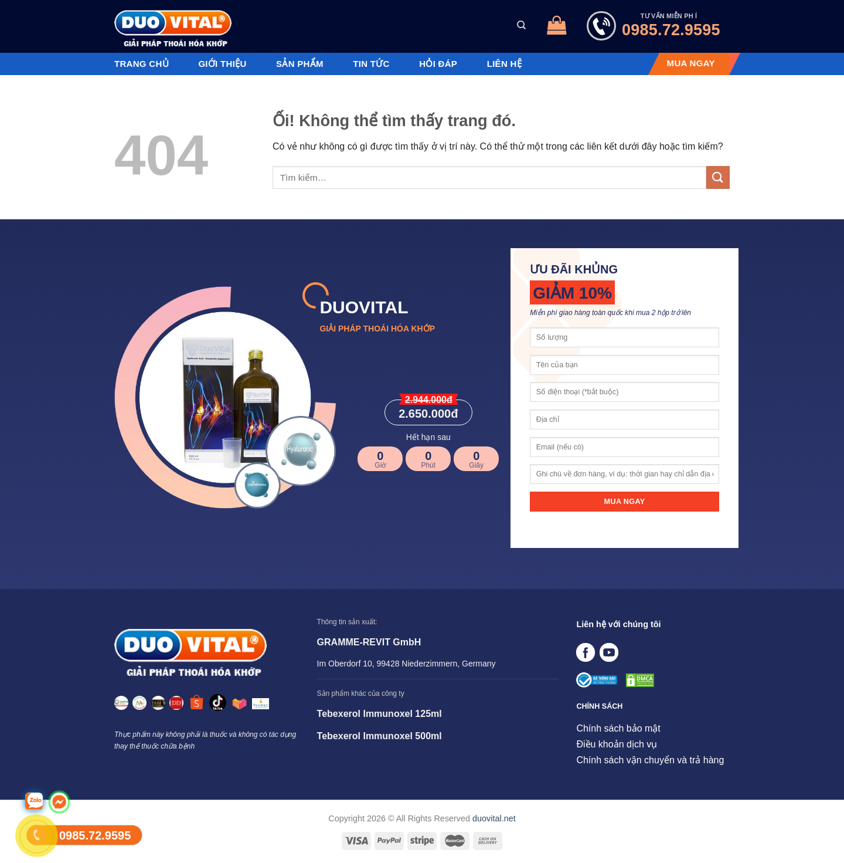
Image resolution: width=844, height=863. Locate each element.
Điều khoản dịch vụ (616, 744)
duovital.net (494, 818)
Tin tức (371, 64)
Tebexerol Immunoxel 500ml (379, 736)
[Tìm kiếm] (521, 25)
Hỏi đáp (438, 64)
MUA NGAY (691, 63)
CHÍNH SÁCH (599, 706)
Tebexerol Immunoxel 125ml (379, 714)
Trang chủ (141, 64)
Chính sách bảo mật (618, 728)
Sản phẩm (300, 64)
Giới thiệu (222, 64)
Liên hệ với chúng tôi (618, 624)
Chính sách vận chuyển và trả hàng (650, 760)
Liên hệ (504, 64)
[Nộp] (718, 177)
